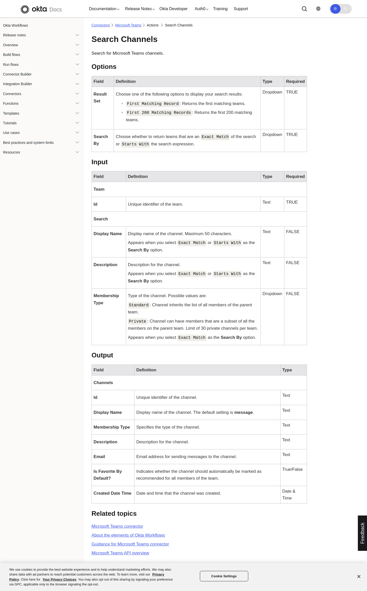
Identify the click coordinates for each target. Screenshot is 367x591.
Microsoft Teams (128, 25)
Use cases (11, 133)
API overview (120, 553)
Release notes (14, 35)
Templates (11, 113)
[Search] (304, 9)
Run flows (11, 65)
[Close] (358, 576)
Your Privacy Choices (59, 579)
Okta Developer (173, 9)
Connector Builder (17, 74)
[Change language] (318, 9)
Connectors (12, 94)
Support (241, 9)
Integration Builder (17, 84)
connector (117, 526)
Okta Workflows (15, 25)
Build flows (11, 55)
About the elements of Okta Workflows (128, 535)
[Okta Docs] (40, 9)
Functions (11, 103)
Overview (10, 45)
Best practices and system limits (28, 143)
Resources (11, 152)
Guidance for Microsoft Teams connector (130, 544)
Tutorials (10, 123)
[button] (103, 9)
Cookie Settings (224, 576)
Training (220, 9)
